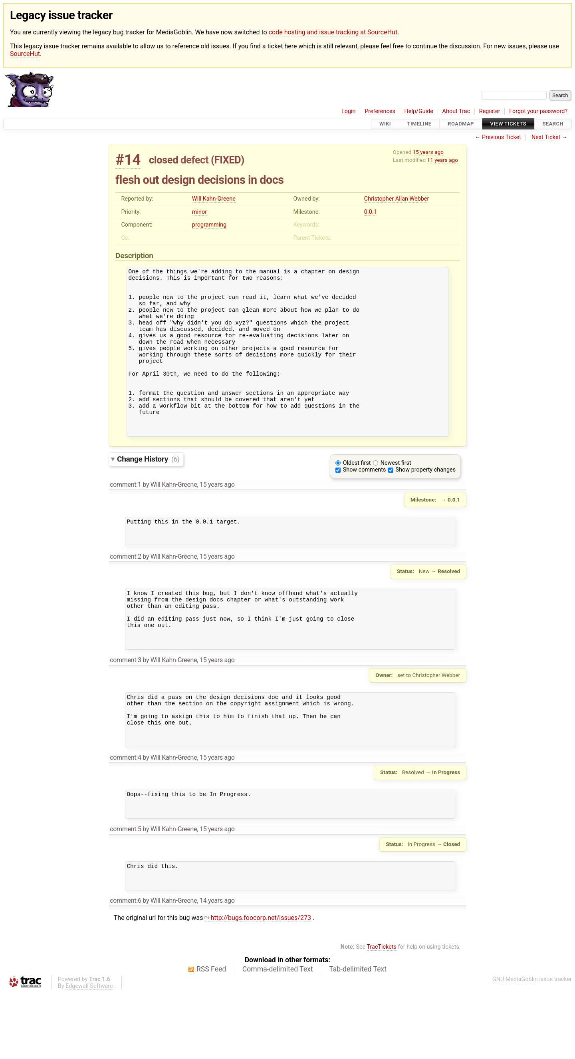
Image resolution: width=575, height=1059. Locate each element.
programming (209, 224)
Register (489, 111)
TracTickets (382, 1012)
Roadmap (461, 124)
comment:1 (125, 516)
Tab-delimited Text (358, 1035)
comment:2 (125, 592)
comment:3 (125, 707)
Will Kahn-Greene (214, 198)
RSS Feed (211, 1035)
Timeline (419, 124)
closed (163, 160)
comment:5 (125, 890)
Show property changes (426, 501)
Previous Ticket (501, 137)
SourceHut (25, 54)
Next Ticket (545, 137)
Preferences (380, 111)
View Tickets (508, 124)
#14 (128, 159)
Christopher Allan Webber (396, 198)
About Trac (456, 111)
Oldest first (357, 494)
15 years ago (428, 152)
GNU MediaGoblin (515, 1045)
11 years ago (442, 160)
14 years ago (217, 966)
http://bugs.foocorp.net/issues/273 (257, 983)
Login (348, 111)
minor (199, 212)
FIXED (227, 160)
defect (194, 160)
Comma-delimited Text (277, 1035)
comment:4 (125, 814)
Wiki (385, 124)
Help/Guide (418, 111)
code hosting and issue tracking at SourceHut (333, 32)
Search (553, 124)
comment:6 (125, 966)
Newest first (396, 494)
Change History (148, 490)
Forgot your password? (538, 111)
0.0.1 (370, 212)
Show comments (364, 501)
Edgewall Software (89, 1052)
